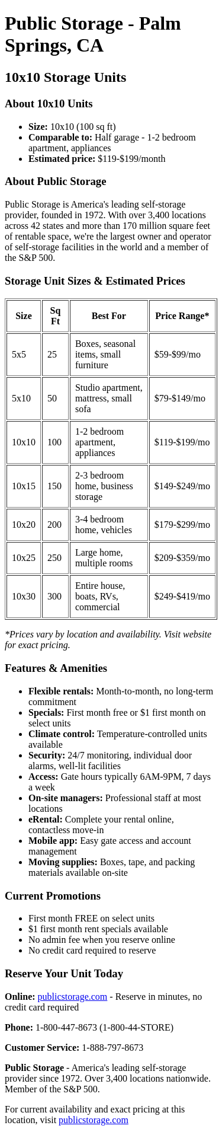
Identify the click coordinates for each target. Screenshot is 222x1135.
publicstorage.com (73, 996)
